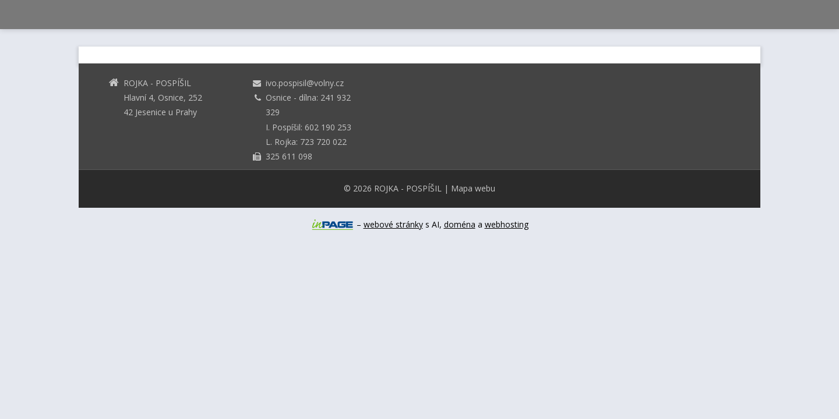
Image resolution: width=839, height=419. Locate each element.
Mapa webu (473, 188)
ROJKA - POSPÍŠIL (408, 188)
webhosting (506, 224)
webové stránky (393, 224)
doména (459, 224)
